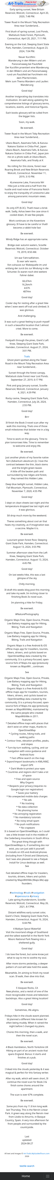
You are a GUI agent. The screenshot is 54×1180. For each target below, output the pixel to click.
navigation (38, 892)
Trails (27, 356)
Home (26, 1176)
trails (28, 892)
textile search (27, 1166)
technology (17, 892)
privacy (35, 896)
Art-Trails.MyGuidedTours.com (36, 1153)
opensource (22, 896)
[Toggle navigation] (48, 1176)
